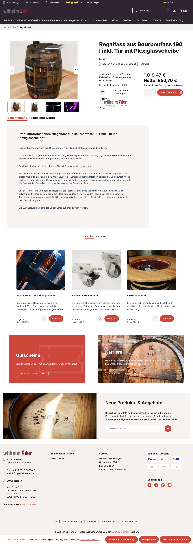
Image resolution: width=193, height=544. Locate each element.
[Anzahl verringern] (146, 92)
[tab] (17, 117)
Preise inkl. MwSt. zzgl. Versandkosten (163, 84)
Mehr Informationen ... (89, 539)
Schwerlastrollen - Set (85, 294)
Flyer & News (57, 457)
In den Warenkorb (169, 91)
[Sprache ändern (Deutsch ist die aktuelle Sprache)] (169, 2)
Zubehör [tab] (89, 235)
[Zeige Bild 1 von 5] (35, 96)
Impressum (91, 520)
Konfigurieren (149, 539)
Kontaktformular (28, 503)
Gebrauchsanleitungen (110, 457)
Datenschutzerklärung (72, 520)
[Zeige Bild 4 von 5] (48, 96)
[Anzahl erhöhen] (154, 92)
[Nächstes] (76, 69)
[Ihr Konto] (174, 10)
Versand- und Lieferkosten (112, 468)
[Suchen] (135, 10)
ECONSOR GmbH (120, 531)
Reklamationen (106, 465)
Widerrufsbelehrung (109, 520)
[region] (43, 76)
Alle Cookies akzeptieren (175, 539)
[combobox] (149, 10)
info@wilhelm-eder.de (23, 472)
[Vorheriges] (12, 69)
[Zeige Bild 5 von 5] (52, 96)
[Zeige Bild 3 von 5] (44, 96)
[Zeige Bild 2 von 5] (40, 96)
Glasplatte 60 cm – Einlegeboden (35, 294)
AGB (55, 520)
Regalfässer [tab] (101, 235)
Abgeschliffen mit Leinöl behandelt (118, 63)
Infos (54, 317)
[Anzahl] (149, 92)
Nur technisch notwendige (121, 539)
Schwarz (145, 63)
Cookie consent (130, 520)
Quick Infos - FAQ (108, 461)
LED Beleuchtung (137, 294)
